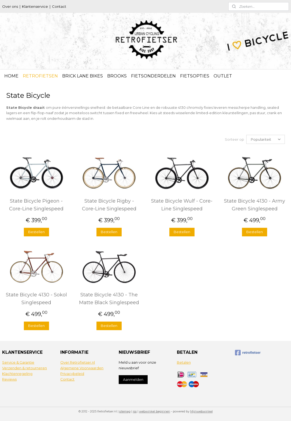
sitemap (124, 411)
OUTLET (223, 76)
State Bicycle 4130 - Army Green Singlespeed (254, 204)
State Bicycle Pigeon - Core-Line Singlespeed (36, 204)
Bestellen (36, 231)
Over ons (10, 6)
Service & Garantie (18, 362)
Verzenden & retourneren (24, 368)
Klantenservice (35, 6)
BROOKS (117, 76)
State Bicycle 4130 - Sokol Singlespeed (36, 298)
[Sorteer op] (266, 139)
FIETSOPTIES (194, 76)
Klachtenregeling (17, 373)
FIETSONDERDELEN (153, 76)
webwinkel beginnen (154, 411)
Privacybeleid (72, 373)
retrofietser (248, 352)
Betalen (184, 362)
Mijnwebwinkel (201, 411)
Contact (59, 6)
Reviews (9, 379)
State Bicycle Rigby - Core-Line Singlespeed (109, 204)
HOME (11, 76)
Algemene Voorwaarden (81, 368)
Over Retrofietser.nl (77, 362)
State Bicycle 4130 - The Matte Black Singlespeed (109, 298)
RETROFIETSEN (40, 76)
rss (135, 411)
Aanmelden (133, 379)
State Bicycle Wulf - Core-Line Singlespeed (181, 204)
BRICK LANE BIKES (82, 76)
